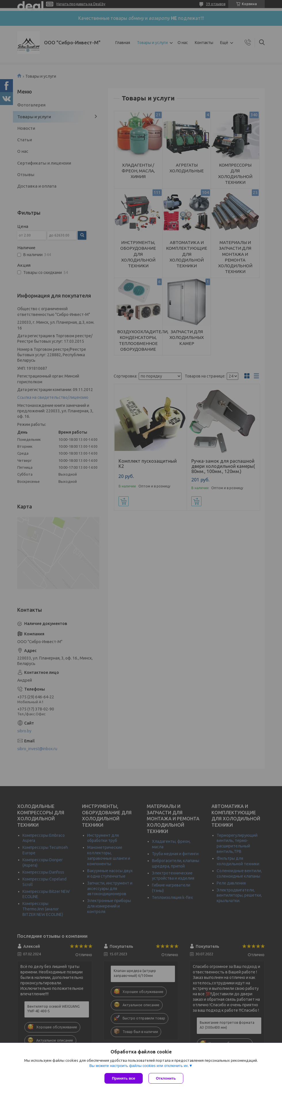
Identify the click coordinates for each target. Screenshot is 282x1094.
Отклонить (166, 1078)
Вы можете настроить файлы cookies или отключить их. (139, 1065)
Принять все (123, 1078)
